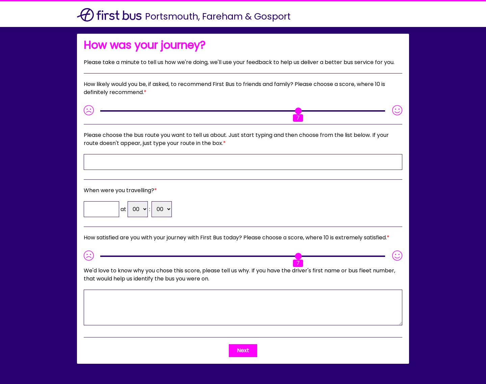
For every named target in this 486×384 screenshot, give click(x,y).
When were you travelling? (119, 190)
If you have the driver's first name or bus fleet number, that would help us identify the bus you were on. (239, 275)
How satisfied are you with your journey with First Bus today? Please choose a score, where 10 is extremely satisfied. (235, 237)
